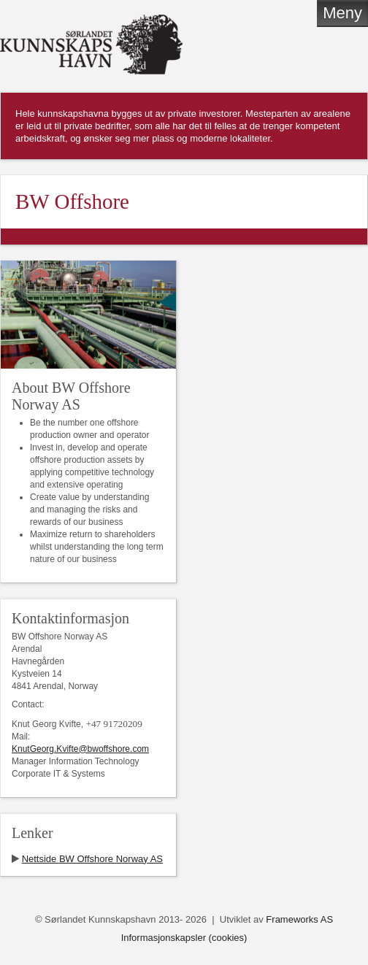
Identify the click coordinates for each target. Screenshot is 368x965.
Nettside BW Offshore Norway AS (92, 858)
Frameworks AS (299, 919)
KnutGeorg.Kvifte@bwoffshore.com (80, 749)
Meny (342, 13)
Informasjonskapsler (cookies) (184, 937)
